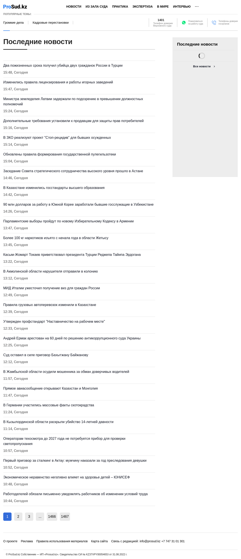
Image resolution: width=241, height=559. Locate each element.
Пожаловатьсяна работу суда (195, 22)
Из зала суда (97, 6)
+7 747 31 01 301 (173, 541)
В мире (163, 6)
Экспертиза (142, 6)
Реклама (27, 541)
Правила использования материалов (62, 541)
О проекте (10, 541)
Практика (120, 6)
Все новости (202, 66)
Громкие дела (13, 22)
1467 (65, 516)
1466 (52, 516)
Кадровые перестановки (51, 22)
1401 (161, 20)
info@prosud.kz (150, 541)
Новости (73, 6)
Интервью (182, 6)
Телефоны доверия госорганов (228, 22)
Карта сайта (99, 541)
